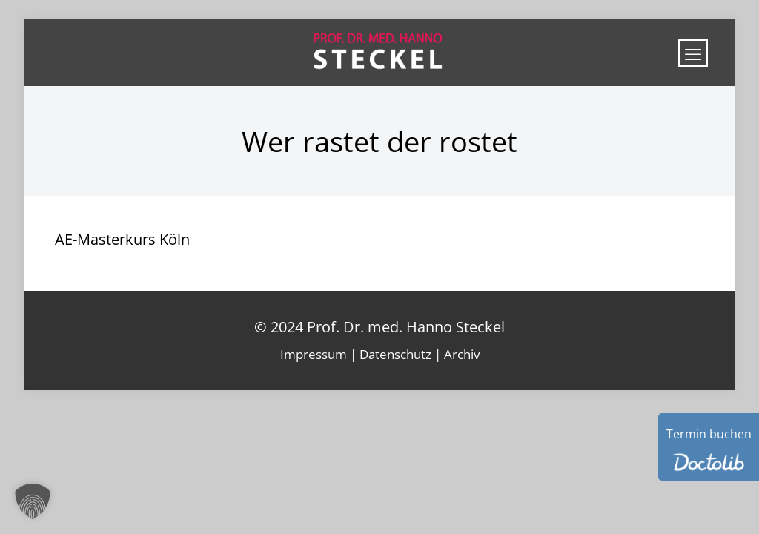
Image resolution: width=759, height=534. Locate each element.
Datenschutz (395, 354)
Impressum (313, 354)
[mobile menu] (693, 53)
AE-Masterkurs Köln (122, 239)
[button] (32, 501)
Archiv (462, 354)
